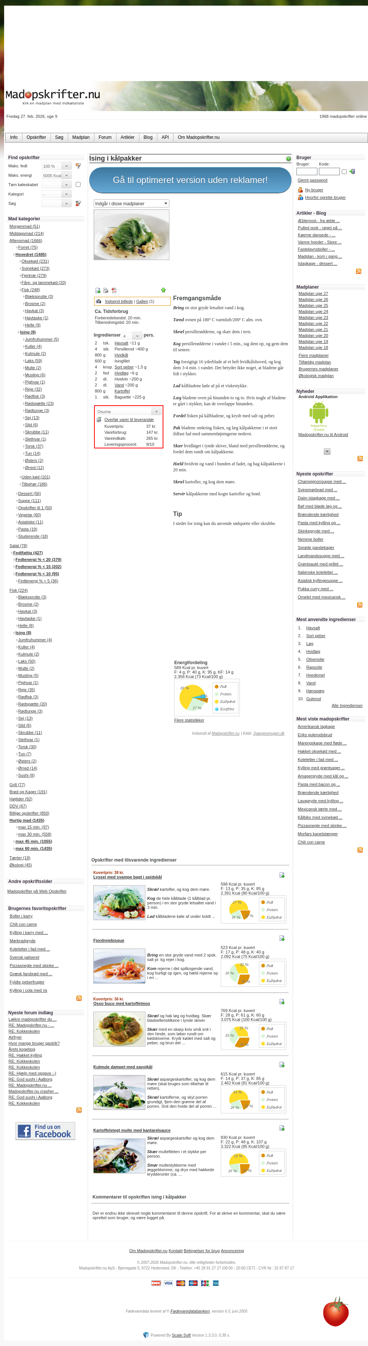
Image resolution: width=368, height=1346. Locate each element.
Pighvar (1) (35, 382)
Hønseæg (315, 691)
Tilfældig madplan (315, 362)
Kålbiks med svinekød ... (320, 817)
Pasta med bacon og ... (319, 784)
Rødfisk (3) (35, 396)
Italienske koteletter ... (318, 572)
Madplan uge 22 (313, 323)
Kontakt (176, 1250)
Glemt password (312, 180)
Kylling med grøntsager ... (321, 767)
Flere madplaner (314, 355)
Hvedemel (315, 675)
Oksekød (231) (35, 261)
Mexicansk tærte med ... (319, 809)
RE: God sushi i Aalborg (30, 1079)
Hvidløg (122, 373)
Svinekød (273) (36, 268)
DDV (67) (18, 806)
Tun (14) (32, 453)
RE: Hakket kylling (25, 1055)
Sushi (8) (26, 775)
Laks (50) (27, 661)
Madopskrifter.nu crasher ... (33, 1091)
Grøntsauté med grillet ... (320, 564)
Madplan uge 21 (313, 329)
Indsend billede (119, 301)
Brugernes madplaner (318, 369)
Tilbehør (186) (35, 484)
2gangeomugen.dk (268, 733)
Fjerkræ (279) (34, 275)
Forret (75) (28, 247)
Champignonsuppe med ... (322, 481)
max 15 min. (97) (33, 827)
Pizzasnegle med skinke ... (34, 965)
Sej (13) (32, 417)
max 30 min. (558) (35, 834)
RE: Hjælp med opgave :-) (32, 1073)
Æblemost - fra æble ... (319, 220)
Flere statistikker (189, 720)
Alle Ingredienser (347, 705)
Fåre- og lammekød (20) (44, 282)
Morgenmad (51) (24, 226)
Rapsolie (314, 667)
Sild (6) (31, 425)
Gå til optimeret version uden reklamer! (190, 180)
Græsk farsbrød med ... (31, 974)
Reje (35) (26, 689)
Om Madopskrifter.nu (148, 1250)
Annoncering (232, 1250)
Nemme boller (310, 539)
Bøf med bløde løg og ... (320, 506)
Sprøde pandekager (316, 547)
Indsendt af (215, 733)
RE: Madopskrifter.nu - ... (31, 1025)
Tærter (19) (19, 858)
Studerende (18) (33, 536)
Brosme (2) (35, 303)
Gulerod (313, 698)
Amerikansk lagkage (316, 726)
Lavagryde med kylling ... (320, 801)
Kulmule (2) (35, 353)
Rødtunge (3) (37, 410)
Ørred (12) (34, 467)
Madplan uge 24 (313, 311)
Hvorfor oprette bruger (325, 197)
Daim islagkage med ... (319, 498)
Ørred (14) (27, 768)
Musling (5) (28, 675)
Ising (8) (28, 332)
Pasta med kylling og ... (319, 522)
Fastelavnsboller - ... (316, 249)
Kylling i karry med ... (29, 932)
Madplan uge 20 (313, 335)
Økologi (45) (20, 865)
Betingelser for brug (202, 1250)
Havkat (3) (34, 310)
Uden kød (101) (36, 477)
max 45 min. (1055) (33, 841)
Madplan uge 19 (313, 341)
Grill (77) (17, 784)
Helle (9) (33, 325)
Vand (119, 385)
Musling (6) (35, 375)
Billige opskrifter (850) (29, 813)
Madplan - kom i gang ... (320, 256)
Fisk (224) (18, 590)
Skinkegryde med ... (316, 531)
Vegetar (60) (29, 515)
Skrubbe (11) (37, 432)
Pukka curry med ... (316, 589)
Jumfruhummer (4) (35, 640)
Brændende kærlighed (318, 514)
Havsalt (122, 343)
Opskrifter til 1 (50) (35, 507)
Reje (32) (33, 389)
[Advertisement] (231, 245)
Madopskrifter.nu (225, 733)
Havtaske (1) (36, 318)
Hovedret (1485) (30, 254)
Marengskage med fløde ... (322, 743)
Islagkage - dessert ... (317, 263)
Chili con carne (23, 924)
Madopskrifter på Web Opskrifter (37, 891)
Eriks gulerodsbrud (315, 734)
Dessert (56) (29, 493)
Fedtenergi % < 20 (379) (38, 559)
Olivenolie (315, 659)
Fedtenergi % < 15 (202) (38, 566)
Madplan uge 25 (313, 305)
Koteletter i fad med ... (30, 949)
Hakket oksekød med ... (319, 751)
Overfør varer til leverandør (129, 419)
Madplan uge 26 (313, 299)
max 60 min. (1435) (33, 848)
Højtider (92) (20, 799)
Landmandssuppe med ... (321, 555)
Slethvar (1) (35, 439)
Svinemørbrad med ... (318, 489)
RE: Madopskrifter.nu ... (30, 1085)
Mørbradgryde (23, 940)
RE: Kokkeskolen (24, 1031)
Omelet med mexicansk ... (322, 597)
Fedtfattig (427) (28, 552)
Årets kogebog (22, 1049)
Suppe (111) (29, 500)
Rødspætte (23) (39, 403)
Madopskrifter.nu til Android (323, 434)
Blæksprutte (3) (39, 296)
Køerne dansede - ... (316, 235)
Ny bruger (314, 190)
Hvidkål (121, 355)
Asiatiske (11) (30, 522)
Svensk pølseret (24, 957)
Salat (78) (18, 545)
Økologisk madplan (316, 375)
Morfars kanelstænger (318, 834)
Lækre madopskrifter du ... (33, 1019)
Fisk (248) (31, 289)
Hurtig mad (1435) (26, 820)
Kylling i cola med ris (28, 990)
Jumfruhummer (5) (42, 339)
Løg (309, 643)
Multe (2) (33, 367)
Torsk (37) (34, 446)
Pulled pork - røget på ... (320, 228)
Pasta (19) (27, 529)
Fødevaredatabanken (190, 1311)
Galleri (142, 301)
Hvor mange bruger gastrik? (34, 1043)
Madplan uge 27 (313, 293)
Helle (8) (26, 625)
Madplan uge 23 (313, 317)
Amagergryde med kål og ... (323, 776)
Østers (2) (34, 460)
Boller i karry (21, 916)
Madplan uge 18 (313, 347)
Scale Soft (181, 1335)
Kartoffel (122, 391)
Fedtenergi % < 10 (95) (37, 573)
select (166, 203)
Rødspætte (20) (32, 704)
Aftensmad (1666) (25, 240)
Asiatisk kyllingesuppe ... (320, 580)
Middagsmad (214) (26, 233)
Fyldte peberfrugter (27, 982)
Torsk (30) (27, 746)
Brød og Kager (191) (28, 792)
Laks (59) (33, 360)
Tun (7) (24, 754)
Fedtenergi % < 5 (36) (38, 581)
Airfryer (15, 1037)
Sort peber (124, 367)
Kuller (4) (33, 346)
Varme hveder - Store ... (320, 242)
